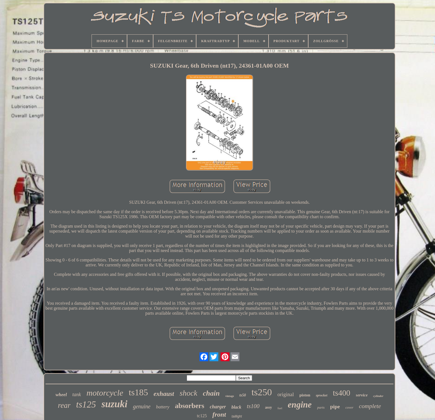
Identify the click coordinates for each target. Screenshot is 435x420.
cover (349, 407)
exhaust (163, 393)
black (236, 407)
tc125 (202, 415)
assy (268, 407)
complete (370, 406)
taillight (237, 416)
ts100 (253, 406)
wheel (61, 394)
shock (189, 393)
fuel (279, 408)
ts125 (86, 404)
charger (218, 406)
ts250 (261, 392)
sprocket (321, 395)
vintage (229, 396)
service (362, 395)
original (285, 394)
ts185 (138, 392)
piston (304, 395)
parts (321, 407)
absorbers (189, 405)
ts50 (242, 395)
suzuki (114, 404)
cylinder (378, 396)
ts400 (341, 392)
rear (64, 405)
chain (211, 393)
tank (76, 394)
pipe (335, 406)
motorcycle (105, 392)
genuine (141, 406)
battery (162, 406)
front (219, 414)
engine (300, 404)
